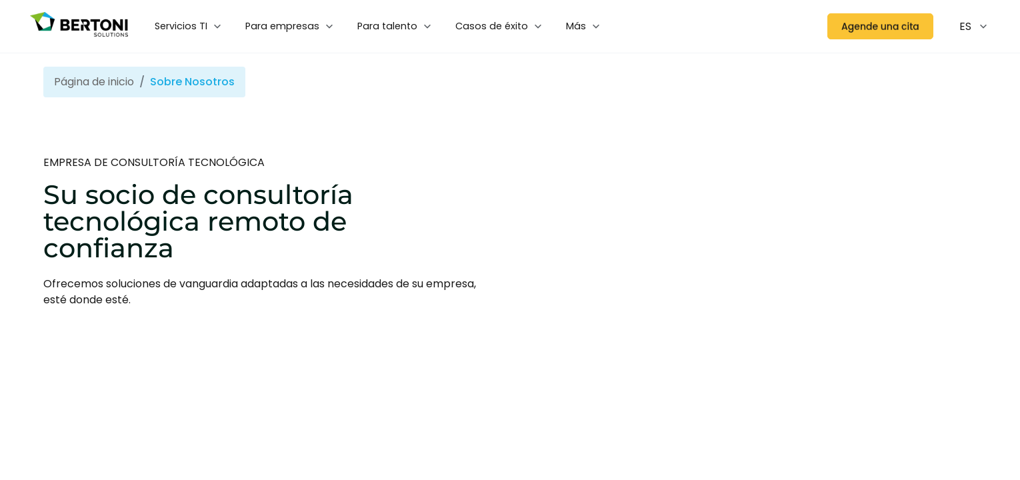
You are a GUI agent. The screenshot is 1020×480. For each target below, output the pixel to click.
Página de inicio (94, 81)
